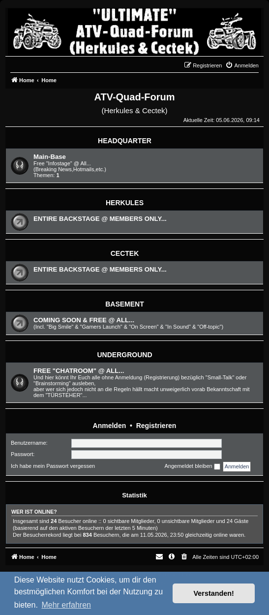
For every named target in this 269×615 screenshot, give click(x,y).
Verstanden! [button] (214, 593)
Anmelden (109, 425)
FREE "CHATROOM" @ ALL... (78, 370)
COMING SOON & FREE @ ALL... (83, 320)
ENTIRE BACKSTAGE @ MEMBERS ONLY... (100, 218)
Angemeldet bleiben (192, 466)
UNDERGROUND (124, 355)
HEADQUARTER (124, 141)
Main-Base (49, 156)
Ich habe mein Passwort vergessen (53, 466)
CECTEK (125, 253)
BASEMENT (124, 304)
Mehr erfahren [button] (66, 605)
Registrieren (156, 425)
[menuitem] (242, 65)
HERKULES (125, 203)
